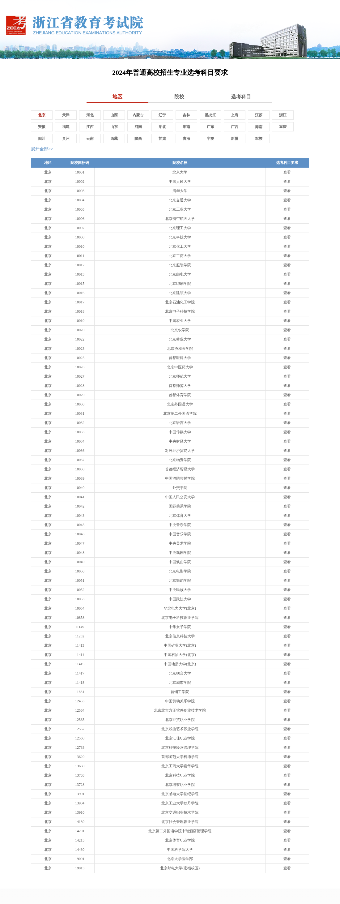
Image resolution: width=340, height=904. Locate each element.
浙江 (283, 115)
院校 (179, 96)
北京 (41, 115)
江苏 (258, 115)
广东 (210, 127)
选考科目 (241, 96)
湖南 (186, 127)
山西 (114, 115)
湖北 (162, 127)
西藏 (114, 138)
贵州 (66, 138)
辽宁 (162, 115)
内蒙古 (138, 115)
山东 (114, 127)
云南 (90, 138)
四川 (41, 138)
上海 (234, 115)
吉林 (186, 115)
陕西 (138, 138)
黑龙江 (210, 115)
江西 (90, 127)
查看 (287, 172)
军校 (258, 138)
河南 (138, 127)
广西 (234, 127)
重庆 (283, 127)
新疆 (234, 138)
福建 (66, 127)
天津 (66, 115)
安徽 (41, 127)
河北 (90, 115)
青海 (186, 138)
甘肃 (162, 138)
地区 (117, 96)
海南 (258, 127)
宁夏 (210, 138)
